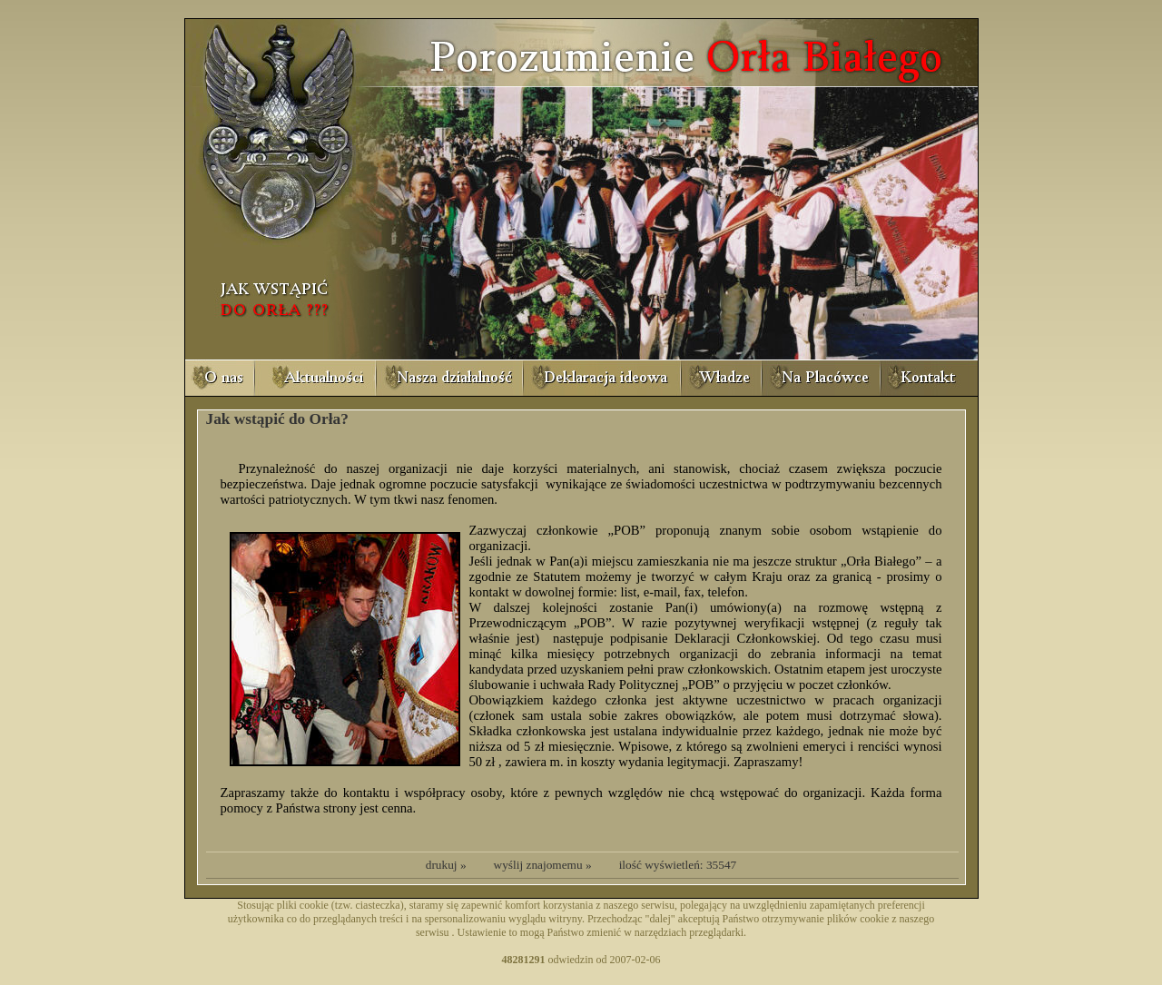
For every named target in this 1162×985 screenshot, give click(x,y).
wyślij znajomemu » (543, 865)
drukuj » (446, 865)
